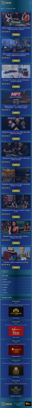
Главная (5, 279)
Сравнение (6, 284)
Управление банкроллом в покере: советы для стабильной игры (16, 158)
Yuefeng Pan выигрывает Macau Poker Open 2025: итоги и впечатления (16, 132)
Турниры (5, 287)
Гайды (4, 290)
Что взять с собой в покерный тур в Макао (16, 262)
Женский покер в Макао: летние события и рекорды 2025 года (16, 237)
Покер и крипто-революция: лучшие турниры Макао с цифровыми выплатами (16, 54)
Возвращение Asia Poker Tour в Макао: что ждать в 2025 (16, 211)
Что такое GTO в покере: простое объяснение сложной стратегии (16, 80)
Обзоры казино (7, 282)
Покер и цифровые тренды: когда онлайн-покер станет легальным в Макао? (16, 28)
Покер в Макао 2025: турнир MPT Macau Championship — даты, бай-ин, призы (16, 106)
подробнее (16, 34)
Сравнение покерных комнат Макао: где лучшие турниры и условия (16, 184)
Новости (5, 292)
